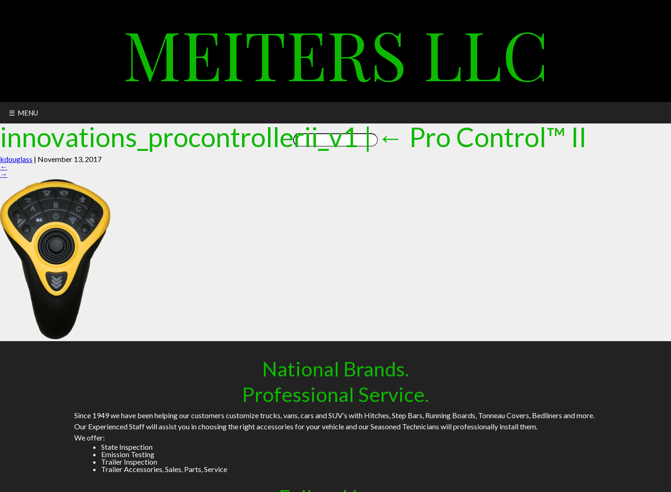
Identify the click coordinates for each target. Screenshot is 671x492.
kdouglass (16, 159)
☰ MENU (23, 113)
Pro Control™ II (482, 137)
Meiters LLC (336, 53)
